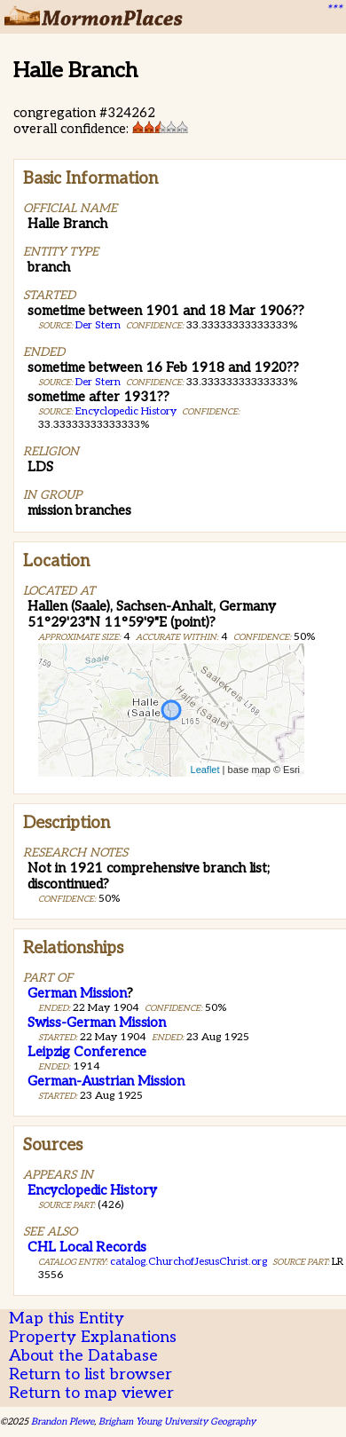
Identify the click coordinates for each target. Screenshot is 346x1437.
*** (334, 10)
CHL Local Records (87, 1247)
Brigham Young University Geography (177, 1421)
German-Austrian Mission (106, 1081)
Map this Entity (66, 1318)
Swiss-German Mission (97, 1022)
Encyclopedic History (126, 411)
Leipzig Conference (87, 1052)
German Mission (77, 993)
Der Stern (98, 325)
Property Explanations (93, 1337)
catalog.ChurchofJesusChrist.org (188, 1261)
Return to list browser (90, 1374)
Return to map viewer (91, 1393)
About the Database (83, 1355)
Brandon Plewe (62, 1421)
